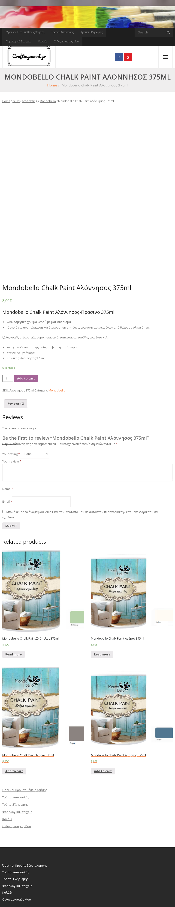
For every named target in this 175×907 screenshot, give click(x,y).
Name (7, 463)
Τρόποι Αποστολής (62, 32)
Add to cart (26, 353)
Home (52, 85)
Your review (11, 436)
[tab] (15, 378)
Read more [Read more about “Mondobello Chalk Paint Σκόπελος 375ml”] (13, 629)
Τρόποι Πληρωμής (92, 32)
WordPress (26, 896)
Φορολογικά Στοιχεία (18, 41)
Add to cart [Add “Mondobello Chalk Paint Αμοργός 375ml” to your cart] (103, 745)
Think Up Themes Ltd (29, 891)
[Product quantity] (7, 353)
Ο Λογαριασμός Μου (66, 41)
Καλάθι (42, 41)
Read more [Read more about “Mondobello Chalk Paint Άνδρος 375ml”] (102, 629)
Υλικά (16, 101)
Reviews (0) (15, 378)
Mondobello (48, 101)
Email (7, 476)
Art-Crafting (29, 101)
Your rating (11, 428)
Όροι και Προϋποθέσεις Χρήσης (25, 32)
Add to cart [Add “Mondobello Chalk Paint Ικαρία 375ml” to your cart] (14, 745)
